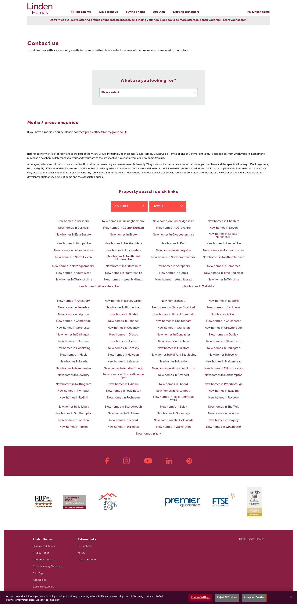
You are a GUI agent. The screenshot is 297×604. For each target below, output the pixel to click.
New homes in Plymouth (73, 391)
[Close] (291, 597)
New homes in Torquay (224, 420)
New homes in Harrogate (223, 348)
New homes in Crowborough (224, 328)
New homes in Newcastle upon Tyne (123, 376)
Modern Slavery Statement (48, 567)
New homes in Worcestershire (98, 286)
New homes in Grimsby (123, 348)
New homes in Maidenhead (224, 362)
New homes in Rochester (123, 398)
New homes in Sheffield (223, 407)
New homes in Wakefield (123, 427)
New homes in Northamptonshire (173, 257)
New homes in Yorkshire (199, 286)
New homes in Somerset (223, 266)
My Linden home (258, 12)
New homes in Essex (123, 235)
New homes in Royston (223, 398)
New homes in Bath (173, 301)
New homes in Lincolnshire (123, 250)
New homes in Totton (73, 427)
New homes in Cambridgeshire (173, 221)
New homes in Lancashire (223, 244)
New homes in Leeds (74, 362)
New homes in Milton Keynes (223, 368)
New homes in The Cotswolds (173, 420)
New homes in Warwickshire (73, 280)
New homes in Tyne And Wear (223, 273)
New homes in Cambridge (73, 321)
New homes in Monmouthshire (223, 250)
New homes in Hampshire (73, 244)
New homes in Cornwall (73, 228)
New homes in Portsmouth (173, 391)
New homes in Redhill (73, 398)
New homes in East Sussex (73, 235)
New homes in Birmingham (123, 307)
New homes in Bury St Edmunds (173, 314)
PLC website (85, 546)
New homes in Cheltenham (173, 321)
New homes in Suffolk (173, 273)
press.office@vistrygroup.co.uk (106, 132)
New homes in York (148, 434)
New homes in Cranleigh (173, 328)
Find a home (83, 12)
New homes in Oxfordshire (123, 266)
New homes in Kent (174, 244)
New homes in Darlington (73, 335)
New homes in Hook (73, 355)
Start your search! (235, 20)
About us (159, 12)
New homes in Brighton (73, 314)
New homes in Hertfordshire (123, 244)
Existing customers (186, 12)
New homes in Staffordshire (123, 273)
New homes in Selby (173, 407)
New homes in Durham (73, 341)
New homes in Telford (123, 420)
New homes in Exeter (123, 341)
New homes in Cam (223, 314)
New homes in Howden (123, 355)
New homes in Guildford (174, 348)
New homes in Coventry (124, 328)
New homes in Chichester (223, 321)
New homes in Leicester (123, 362)
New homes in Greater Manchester (224, 236)
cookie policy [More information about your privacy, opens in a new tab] (52, 600)
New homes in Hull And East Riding (173, 355)
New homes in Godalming (73, 348)
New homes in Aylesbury (73, 301)
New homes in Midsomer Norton (173, 368)
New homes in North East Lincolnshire (123, 258)
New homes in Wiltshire (223, 280)
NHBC (81, 553)
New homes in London (173, 362)
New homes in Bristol (123, 314)
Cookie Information (43, 560)
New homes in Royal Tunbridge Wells (173, 399)
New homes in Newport (173, 375)
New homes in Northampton (223, 375)
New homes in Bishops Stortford (173, 307)
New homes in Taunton (73, 420)
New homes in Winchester (223, 427)
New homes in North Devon (73, 257)
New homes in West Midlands (123, 280)
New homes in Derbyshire (173, 228)
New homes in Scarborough (123, 407)
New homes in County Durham (123, 228)
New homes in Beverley (73, 307)
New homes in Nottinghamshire (73, 266)
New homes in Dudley (223, 335)
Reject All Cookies (227, 597)
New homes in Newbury (73, 375)
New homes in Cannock (123, 321)
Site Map (38, 574)
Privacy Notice (41, 553)
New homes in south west (73, 273)
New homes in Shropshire (173, 266)
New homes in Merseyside (173, 250)
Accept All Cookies (254, 597)
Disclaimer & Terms (44, 546)
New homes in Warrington (173, 427)
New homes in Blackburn (223, 307)
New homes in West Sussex (173, 280)
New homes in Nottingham (73, 384)
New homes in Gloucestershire (173, 235)
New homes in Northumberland (223, 257)
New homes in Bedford (224, 301)
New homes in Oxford (173, 384)
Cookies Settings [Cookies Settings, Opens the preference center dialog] (200, 597)
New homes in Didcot (123, 335)
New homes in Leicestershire (73, 250)
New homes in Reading (224, 391)
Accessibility (40, 580)
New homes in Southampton (73, 413)
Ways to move (108, 12)
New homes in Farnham (173, 341)
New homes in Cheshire (223, 221)
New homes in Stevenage (173, 413)
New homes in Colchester (73, 328)
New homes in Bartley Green (123, 301)
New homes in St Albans (123, 413)
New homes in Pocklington (123, 391)
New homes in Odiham (124, 384)
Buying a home (135, 12)
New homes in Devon (223, 228)
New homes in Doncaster (173, 335)
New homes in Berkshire (73, 221)
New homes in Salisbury (73, 407)
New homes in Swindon (223, 413)
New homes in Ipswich (223, 355)
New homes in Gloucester (223, 341)
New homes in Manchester (73, 368)
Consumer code (87, 560)
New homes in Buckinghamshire (123, 221)
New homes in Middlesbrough (123, 368)
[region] (148, 597)
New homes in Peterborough (224, 384)
